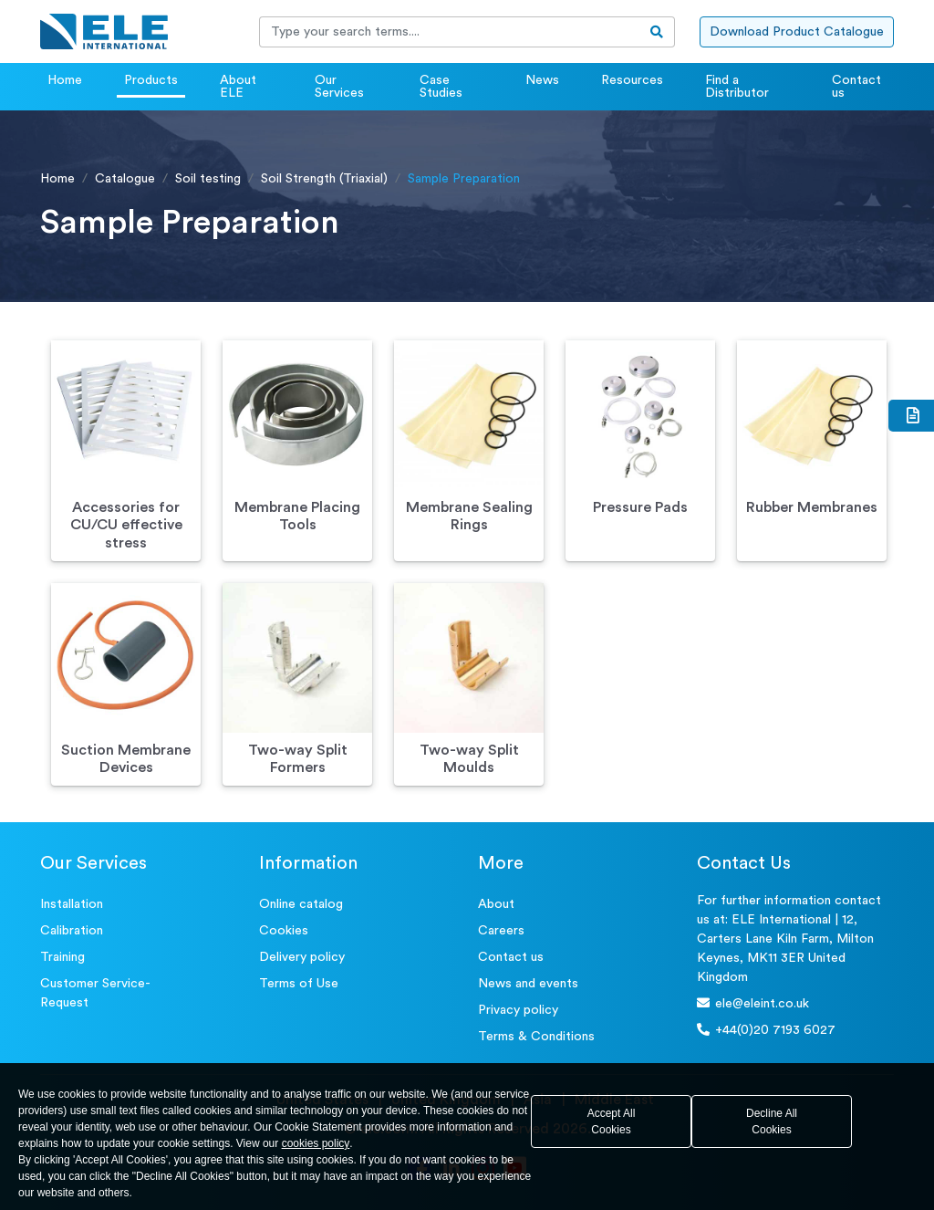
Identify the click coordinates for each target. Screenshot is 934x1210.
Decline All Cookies (771, 1121)
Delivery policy (302, 957)
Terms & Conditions (536, 1036)
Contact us (856, 86)
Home (64, 80)
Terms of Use (298, 983)
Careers (501, 930)
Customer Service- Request (95, 993)
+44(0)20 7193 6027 (766, 1030)
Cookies (283, 930)
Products (151, 80)
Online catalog (301, 904)
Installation (71, 904)
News (542, 80)
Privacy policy (518, 1010)
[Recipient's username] (449, 31)
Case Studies (441, 86)
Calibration (71, 930)
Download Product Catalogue (797, 32)
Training (62, 957)
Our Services (339, 86)
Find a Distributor (737, 86)
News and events (528, 983)
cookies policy (316, 1143)
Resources (632, 80)
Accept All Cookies (611, 1121)
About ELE (238, 86)
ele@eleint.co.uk (753, 1003)
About (496, 904)
